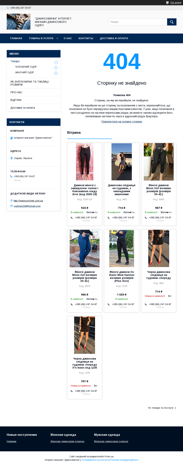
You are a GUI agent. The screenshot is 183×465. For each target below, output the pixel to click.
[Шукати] (171, 21)
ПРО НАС (16, 92)
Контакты (86, 38)
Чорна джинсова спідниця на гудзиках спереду (158, 274)
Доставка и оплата (114, 38)
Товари (14, 61)
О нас (68, 38)
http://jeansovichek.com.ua (28, 200)
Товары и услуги (41, 38)
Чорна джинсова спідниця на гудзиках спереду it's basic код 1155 (84, 363)
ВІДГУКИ (15, 100)
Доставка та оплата (22, 107)
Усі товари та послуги (160, 407)
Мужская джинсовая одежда (111, 441)
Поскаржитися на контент (95, 460)
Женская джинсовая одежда (67, 441)
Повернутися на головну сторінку (121, 121)
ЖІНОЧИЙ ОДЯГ (24, 72)
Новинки (11, 441)
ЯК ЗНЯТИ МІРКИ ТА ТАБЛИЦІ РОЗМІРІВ (29, 83)
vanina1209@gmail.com (27, 206)
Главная (16, 38)
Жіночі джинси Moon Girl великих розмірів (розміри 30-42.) (158, 190)
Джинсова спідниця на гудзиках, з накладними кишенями (121, 190)
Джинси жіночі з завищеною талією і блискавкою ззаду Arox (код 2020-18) (84, 190)
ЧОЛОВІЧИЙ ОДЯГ (26, 66)
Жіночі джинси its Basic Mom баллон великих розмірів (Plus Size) (121, 276)
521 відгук (175, 2)
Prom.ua (109, 456)
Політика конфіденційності (124, 460)
